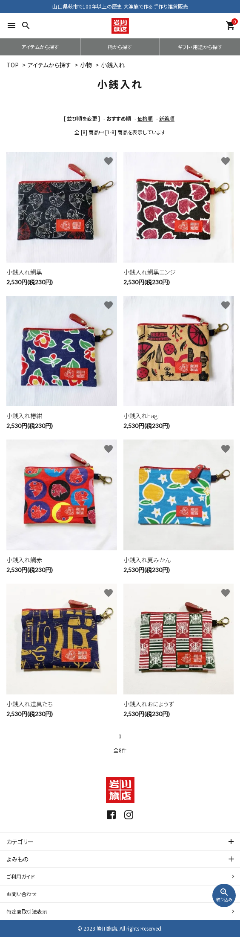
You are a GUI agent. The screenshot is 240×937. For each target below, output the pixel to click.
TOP (12, 65)
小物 (86, 65)
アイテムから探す (40, 46)
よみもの (17, 859)
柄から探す (120, 46)
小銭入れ (113, 65)
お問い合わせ (21, 893)
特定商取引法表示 (26, 911)
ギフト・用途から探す (199, 46)
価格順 (145, 118)
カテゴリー (20, 841)
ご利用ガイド (20, 876)
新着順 (166, 118)
